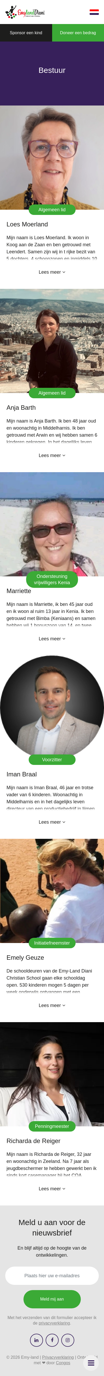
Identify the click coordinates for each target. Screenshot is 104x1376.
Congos (63, 1363)
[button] (91, 1363)
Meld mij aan (52, 1299)
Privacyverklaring (58, 1357)
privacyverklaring (54, 1323)
